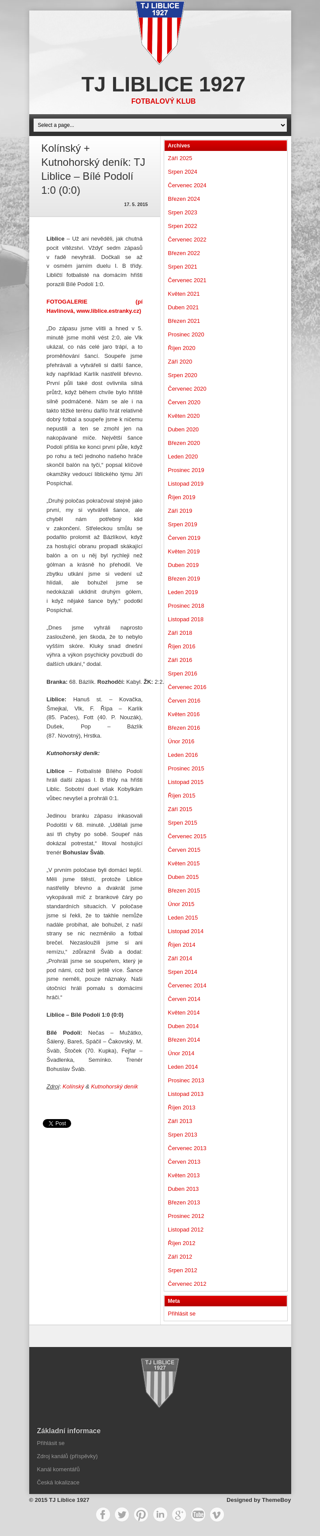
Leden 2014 (183, 1067)
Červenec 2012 (187, 1284)
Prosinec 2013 (186, 1080)
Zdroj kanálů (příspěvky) (67, 1456)
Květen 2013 (184, 1175)
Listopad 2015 (186, 782)
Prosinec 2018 (186, 605)
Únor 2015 (181, 904)
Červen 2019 (184, 538)
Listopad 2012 (186, 1229)
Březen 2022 (184, 253)
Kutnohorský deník (114, 1086)
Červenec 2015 (187, 836)
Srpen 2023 (182, 212)
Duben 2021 (183, 307)
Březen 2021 (184, 321)
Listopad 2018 (186, 619)
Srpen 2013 (182, 1134)
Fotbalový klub (163, 101)
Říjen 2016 (182, 646)
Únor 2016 (181, 741)
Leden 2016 (183, 755)
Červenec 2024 (187, 185)
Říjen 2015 (182, 795)
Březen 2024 (184, 199)
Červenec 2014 (187, 985)
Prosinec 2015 (186, 768)
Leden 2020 (183, 456)
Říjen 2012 (182, 1243)
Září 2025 (180, 158)
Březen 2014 (184, 1039)
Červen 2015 (184, 850)
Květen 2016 (184, 714)
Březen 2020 (184, 443)
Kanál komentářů (58, 1469)
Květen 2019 (184, 551)
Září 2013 (180, 1121)
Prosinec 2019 (186, 470)
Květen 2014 (184, 1012)
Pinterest (141, 1514)
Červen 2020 (184, 402)
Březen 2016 (184, 727)
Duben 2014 (183, 1026)
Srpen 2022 (182, 226)
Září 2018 (180, 633)
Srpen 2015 (182, 822)
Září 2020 (180, 361)
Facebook (103, 1514)
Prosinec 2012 (186, 1216)
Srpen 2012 (182, 1270)
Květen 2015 (184, 863)
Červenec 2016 (187, 687)
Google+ (179, 1514)
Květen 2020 (184, 416)
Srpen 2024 (182, 171)
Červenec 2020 (187, 388)
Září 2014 (180, 958)
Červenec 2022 (187, 239)
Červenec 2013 (187, 1148)
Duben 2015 (183, 877)
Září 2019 (180, 510)
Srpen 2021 (182, 266)
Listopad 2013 (186, 1094)
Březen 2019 (184, 578)
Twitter (122, 1514)
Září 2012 (180, 1256)
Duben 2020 (183, 429)
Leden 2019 (183, 592)
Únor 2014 (181, 1053)
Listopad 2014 (186, 931)
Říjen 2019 (182, 497)
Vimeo (217, 1514)
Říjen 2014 (182, 944)
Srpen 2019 (182, 524)
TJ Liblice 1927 (163, 84)
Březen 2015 (184, 890)
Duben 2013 (183, 1189)
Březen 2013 (184, 1202)
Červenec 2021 (187, 280)
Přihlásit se (182, 1313)
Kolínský (73, 1086)
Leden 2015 (183, 917)
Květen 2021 (184, 293)
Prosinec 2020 (186, 334)
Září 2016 (180, 660)
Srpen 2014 (182, 972)
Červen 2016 (184, 700)
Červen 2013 (184, 1161)
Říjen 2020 (182, 348)
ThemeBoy (276, 1500)
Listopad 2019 (186, 483)
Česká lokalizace (58, 1482)
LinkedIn (160, 1514)
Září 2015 (180, 809)
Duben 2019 (183, 565)
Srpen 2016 (182, 673)
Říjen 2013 (182, 1107)
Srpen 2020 (182, 375)
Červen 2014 (184, 999)
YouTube (198, 1514)
